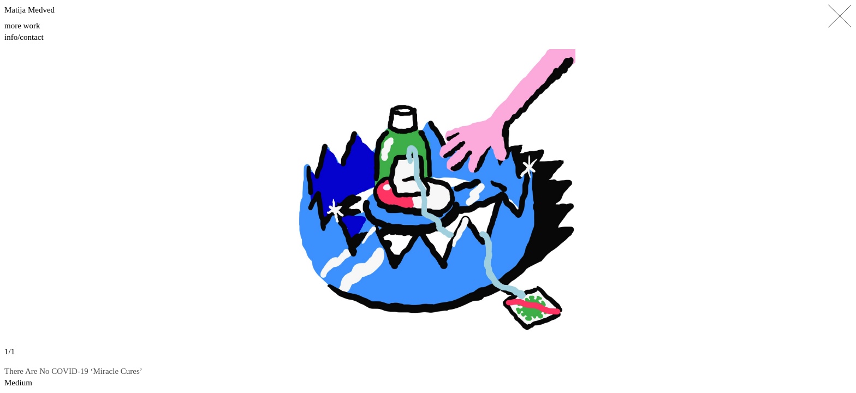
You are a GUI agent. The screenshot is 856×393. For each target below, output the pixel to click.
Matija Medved (29, 9)
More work (22, 25)
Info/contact (24, 37)
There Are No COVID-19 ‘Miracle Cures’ (73, 371)
